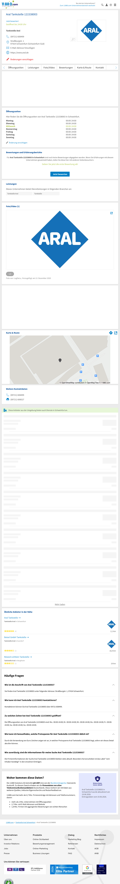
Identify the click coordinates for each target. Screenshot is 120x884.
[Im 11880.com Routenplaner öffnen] (111, 332)
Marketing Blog (74, 839)
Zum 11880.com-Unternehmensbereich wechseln (77, 5)
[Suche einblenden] (103, 5)
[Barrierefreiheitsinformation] (112, 5)
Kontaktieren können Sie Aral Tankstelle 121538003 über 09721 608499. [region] (33, 706)
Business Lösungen (41, 853)
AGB (96, 848)
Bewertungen (66, 67)
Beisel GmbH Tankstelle (15, 637)
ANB (96, 853)
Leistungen (33, 67)
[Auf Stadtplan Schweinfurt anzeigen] (115, 333)
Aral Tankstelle (11, 617)
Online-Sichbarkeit (41, 839)
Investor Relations (11, 844)
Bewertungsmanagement (44, 844)
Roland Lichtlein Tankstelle (16, 656)
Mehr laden (60, 604)
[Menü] (116, 5)
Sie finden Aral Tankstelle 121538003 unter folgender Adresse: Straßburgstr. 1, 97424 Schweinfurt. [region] (44, 691)
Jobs (6, 848)
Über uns (8, 839)
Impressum (99, 839)
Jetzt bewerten (60, 174)
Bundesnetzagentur (59, 783)
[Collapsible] (114, 685)
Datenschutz (99, 844)
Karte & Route (84, 67)
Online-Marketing (40, 848)
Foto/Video (49, 67)
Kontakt (100, 67)
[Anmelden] (107, 5)
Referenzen (73, 844)
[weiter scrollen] (116, 67)
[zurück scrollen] (4, 67)
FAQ (70, 853)
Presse (7, 853)
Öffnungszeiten (15, 67)
